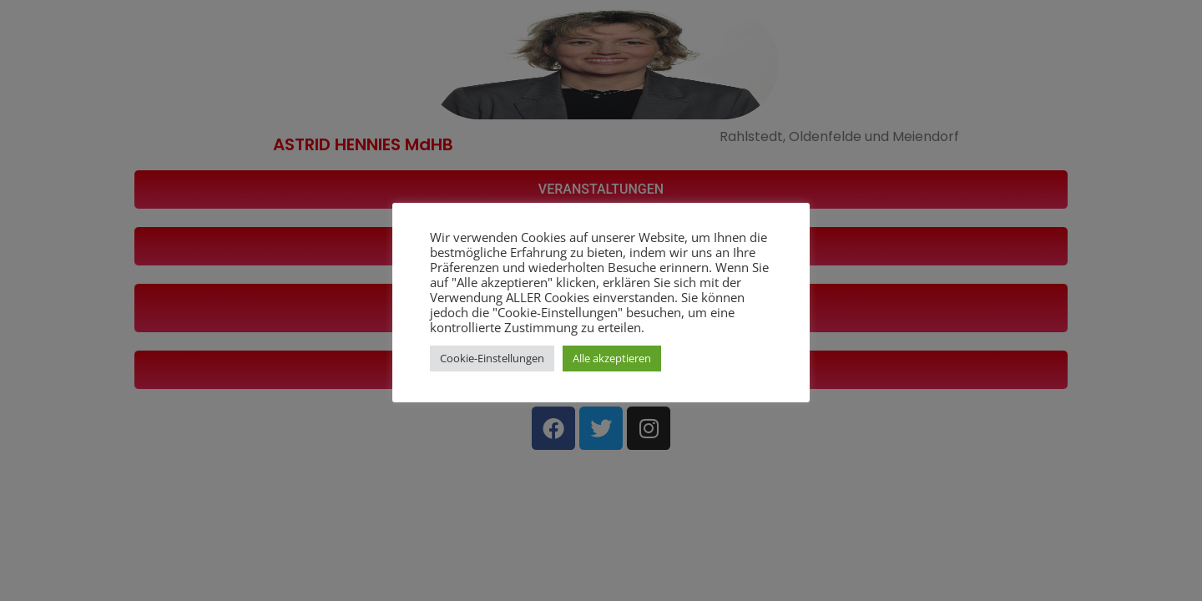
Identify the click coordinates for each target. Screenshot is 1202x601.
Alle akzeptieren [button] (612, 358)
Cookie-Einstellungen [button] (492, 358)
